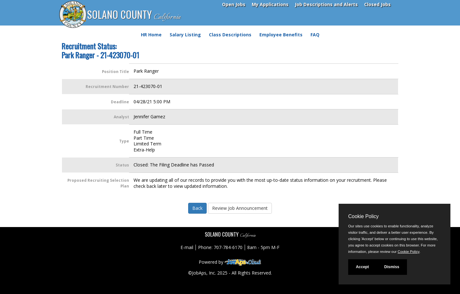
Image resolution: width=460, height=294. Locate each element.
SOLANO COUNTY (133, 15)
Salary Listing (185, 35)
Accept (362, 267)
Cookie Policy (363, 216)
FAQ (314, 35)
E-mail (186, 247)
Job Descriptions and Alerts (326, 4)
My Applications (270, 4)
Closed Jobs (377, 4)
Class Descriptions (230, 35)
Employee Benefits (281, 35)
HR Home (151, 35)
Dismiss (391, 267)
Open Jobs (233, 4)
